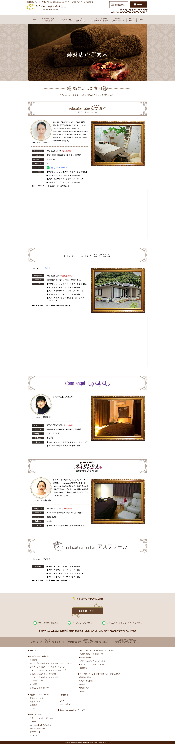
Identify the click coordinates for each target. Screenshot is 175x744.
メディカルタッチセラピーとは (92, 661)
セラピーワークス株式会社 (49, 20)
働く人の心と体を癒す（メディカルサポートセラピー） (51, 663)
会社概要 (33, 684)
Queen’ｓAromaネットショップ (72, 710)
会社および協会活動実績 (39, 688)
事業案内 (33, 660)
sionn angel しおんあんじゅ (40, 725)
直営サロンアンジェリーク (39, 695)
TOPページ (33, 650)
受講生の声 (84, 688)
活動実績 (83, 668)
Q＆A (131, 20)
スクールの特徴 (86, 681)
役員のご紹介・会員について (91, 654)
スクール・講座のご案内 (81, 20)
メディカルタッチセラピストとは (93, 664)
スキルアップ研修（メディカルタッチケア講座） (49, 670)
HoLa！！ (33, 735)
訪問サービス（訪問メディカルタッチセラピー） (49, 667)
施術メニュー (35, 702)
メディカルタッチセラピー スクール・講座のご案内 (100, 674)
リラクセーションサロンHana (41, 718)
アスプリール (35, 732)
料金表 (83, 684)
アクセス (33, 709)
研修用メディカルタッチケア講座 (43, 674)
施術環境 (33, 705)
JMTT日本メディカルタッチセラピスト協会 (99, 20)
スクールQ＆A (65, 704)
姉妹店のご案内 (66, 20)
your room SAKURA (37, 728)
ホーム (35, 20)
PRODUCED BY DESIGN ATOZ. (102, 742)
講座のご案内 (85, 677)
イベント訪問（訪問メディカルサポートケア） (48, 677)
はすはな (33, 722)
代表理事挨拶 (85, 657)
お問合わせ (64, 695)
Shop (141, 20)
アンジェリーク (118, 20)
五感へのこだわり (37, 698)
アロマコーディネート (38, 681)
